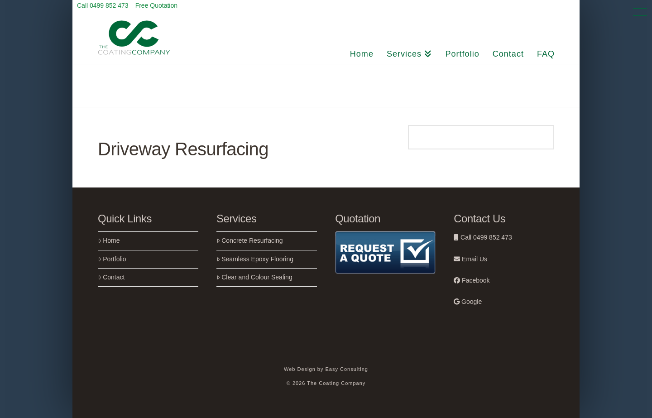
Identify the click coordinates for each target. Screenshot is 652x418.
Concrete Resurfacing (249, 240)
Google (468, 301)
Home (109, 240)
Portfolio (112, 259)
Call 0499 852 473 (483, 237)
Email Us (470, 259)
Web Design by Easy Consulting (326, 369)
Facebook (471, 280)
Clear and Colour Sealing (254, 277)
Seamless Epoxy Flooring (254, 259)
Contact (111, 277)
